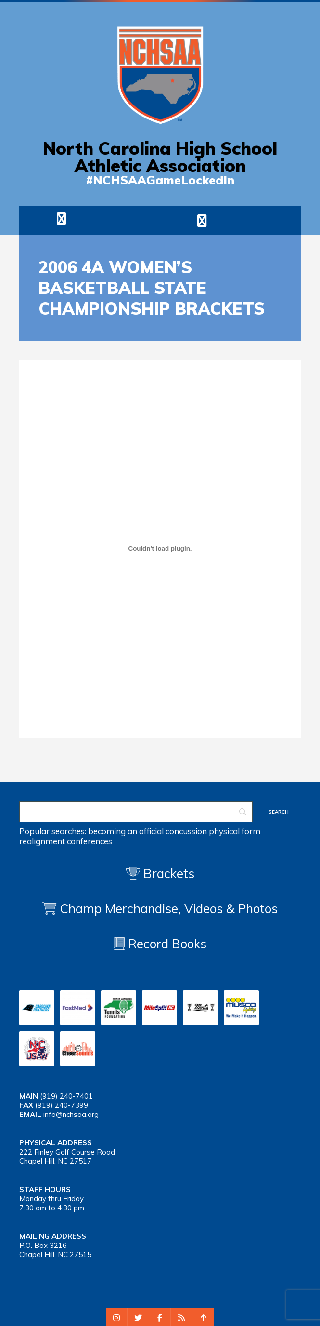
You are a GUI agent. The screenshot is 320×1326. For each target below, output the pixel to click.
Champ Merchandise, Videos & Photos (169, 909)
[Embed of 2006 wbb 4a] (160, 548)
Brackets (160, 873)
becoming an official (126, 831)
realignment (42, 841)
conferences (89, 841)
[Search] (136, 811)
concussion (186, 831)
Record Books (160, 944)
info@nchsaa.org (71, 1114)
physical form (234, 831)
